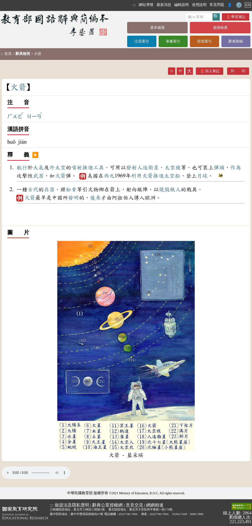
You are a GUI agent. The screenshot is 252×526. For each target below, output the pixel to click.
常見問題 (217, 5)
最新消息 (164, 5)
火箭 (60, 176)
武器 (38, 176)
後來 (95, 197)
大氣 (38, 167)
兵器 (49, 189)
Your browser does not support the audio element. (36, 473)
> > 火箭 (20, 54)
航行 (21, 167)
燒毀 (164, 189)
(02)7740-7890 (128, 514)
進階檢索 (220, 27)
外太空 (57, 167)
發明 (73, 197)
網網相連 (154, 505)
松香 (71, 189)
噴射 (76, 167)
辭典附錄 (235, 41)
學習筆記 (238, 17)
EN (247, 5)
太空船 (172, 176)
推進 (87, 167)
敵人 (175, 189)
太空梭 (172, 167)
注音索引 (141, 41)
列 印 (238, 71)
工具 (98, 167)
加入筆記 (212, 71)
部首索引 (204, 41)
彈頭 (219, 167)
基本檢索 (157, 27)
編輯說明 (181, 5)
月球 (202, 176)
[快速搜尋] (199, 17)
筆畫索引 (173, 41)
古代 (32, 189)
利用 (136, 176)
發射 (131, 167)
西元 (109, 176)
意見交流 (134, 505)
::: (134, 5)
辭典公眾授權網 (107, 505)
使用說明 (199, 5)
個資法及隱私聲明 (72, 505)
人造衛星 (148, 167)
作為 (235, 167)
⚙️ (239, 5)
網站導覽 (146, 5)
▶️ (35, 155)
